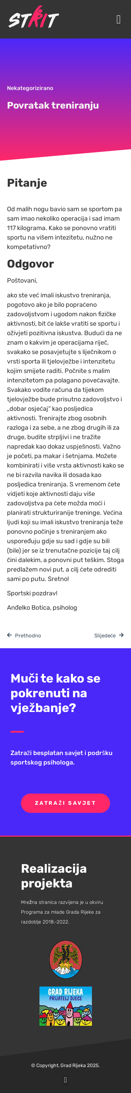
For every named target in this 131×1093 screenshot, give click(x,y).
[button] (119, 19)
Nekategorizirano (30, 88)
